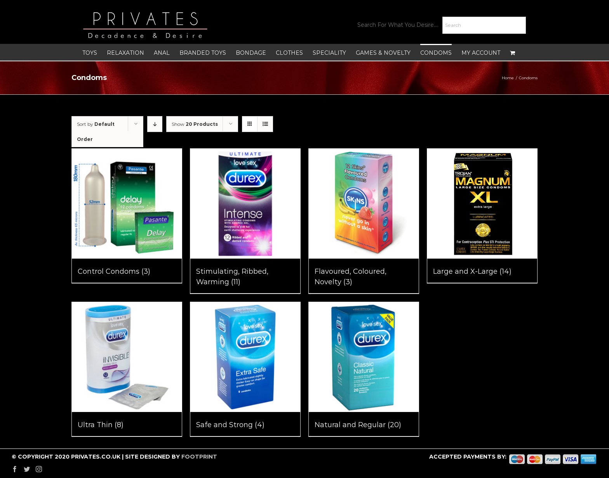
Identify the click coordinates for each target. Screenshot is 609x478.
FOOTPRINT (199, 456)
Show (195, 124)
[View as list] (265, 124)
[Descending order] (154, 124)
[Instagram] (39, 469)
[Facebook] (15, 469)
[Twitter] (27, 469)
